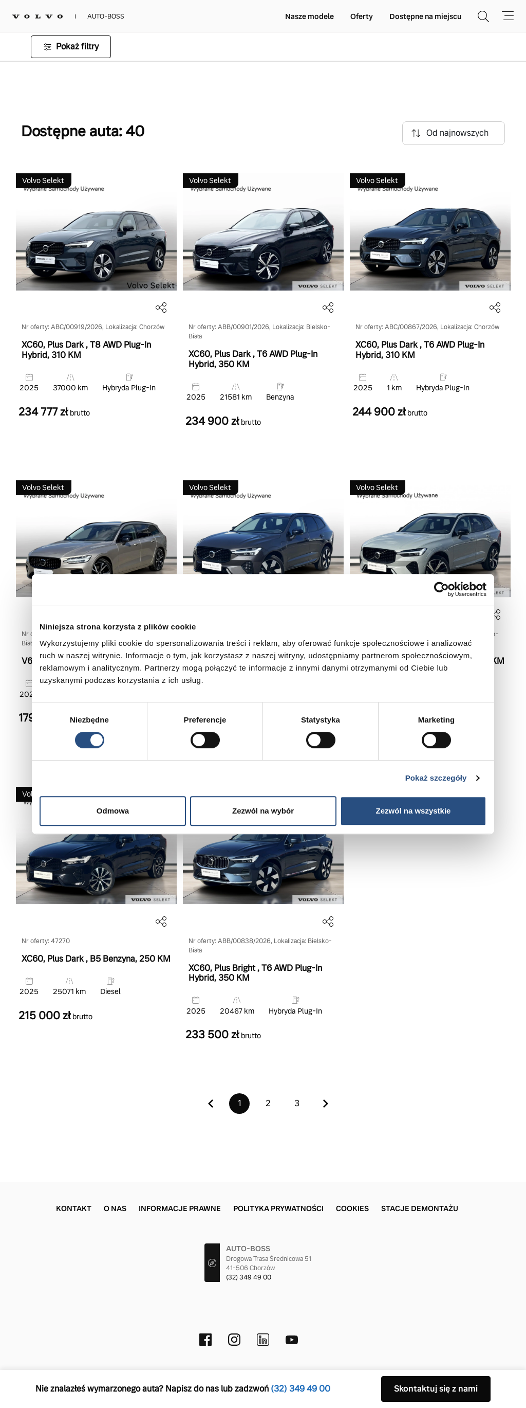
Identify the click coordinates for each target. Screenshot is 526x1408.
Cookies (352, 1208)
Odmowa (113, 810)
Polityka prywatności (278, 1208)
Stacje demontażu (419, 1208)
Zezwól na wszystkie (413, 810)
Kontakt (73, 1208)
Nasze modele (309, 16)
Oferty (361, 16)
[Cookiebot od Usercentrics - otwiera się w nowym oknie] (441, 589)
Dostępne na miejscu (425, 16)
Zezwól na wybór (263, 810)
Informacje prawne (180, 1208)
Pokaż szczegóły (436, 777)
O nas (115, 1208)
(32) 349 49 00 (248, 1277)
